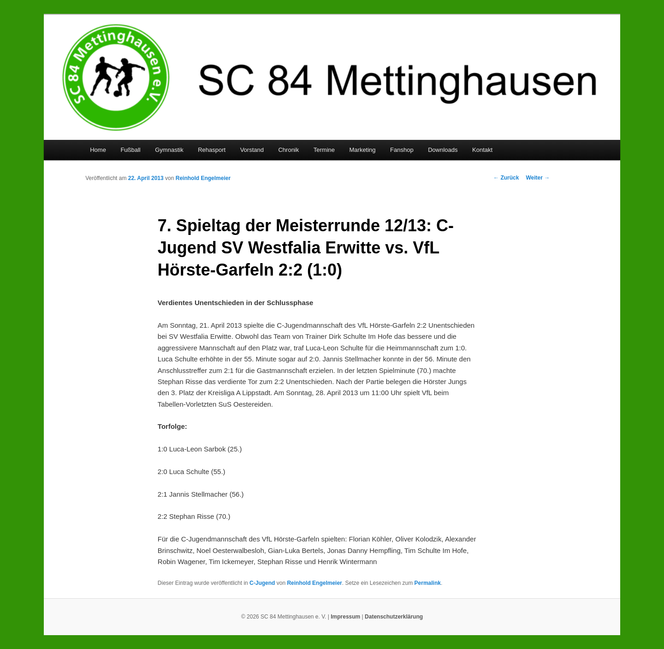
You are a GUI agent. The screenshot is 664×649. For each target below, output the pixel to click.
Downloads (442, 149)
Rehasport (211, 149)
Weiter (538, 177)
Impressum (345, 616)
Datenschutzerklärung (394, 616)
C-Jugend (262, 583)
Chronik (288, 149)
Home (98, 149)
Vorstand (252, 149)
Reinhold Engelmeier (203, 178)
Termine (324, 149)
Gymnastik (169, 149)
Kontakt (482, 149)
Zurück (506, 177)
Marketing (363, 149)
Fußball (130, 149)
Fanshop (402, 149)
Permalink (428, 583)
